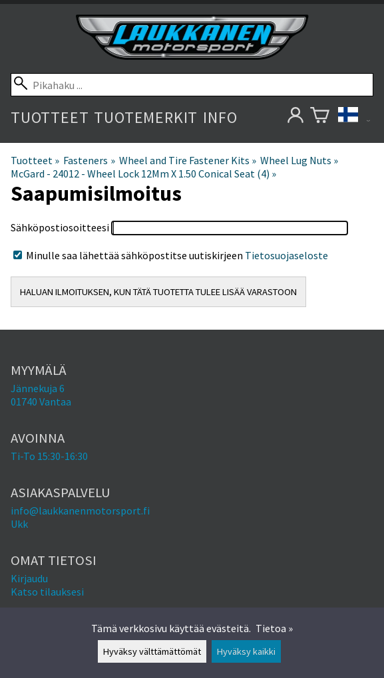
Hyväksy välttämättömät (152, 651)
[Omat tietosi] (295, 117)
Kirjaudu (29, 578)
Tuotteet (50, 117)
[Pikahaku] (192, 84)
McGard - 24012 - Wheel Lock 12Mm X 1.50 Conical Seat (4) (143, 173)
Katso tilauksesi (47, 591)
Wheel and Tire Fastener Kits (187, 160)
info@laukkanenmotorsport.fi (80, 510)
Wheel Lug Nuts (299, 160)
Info (220, 117)
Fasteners (88, 160)
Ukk (19, 523)
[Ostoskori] (319, 117)
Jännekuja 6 (38, 388)
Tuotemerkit (146, 117)
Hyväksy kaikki (246, 651)
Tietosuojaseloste (286, 255)
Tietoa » (274, 628)
